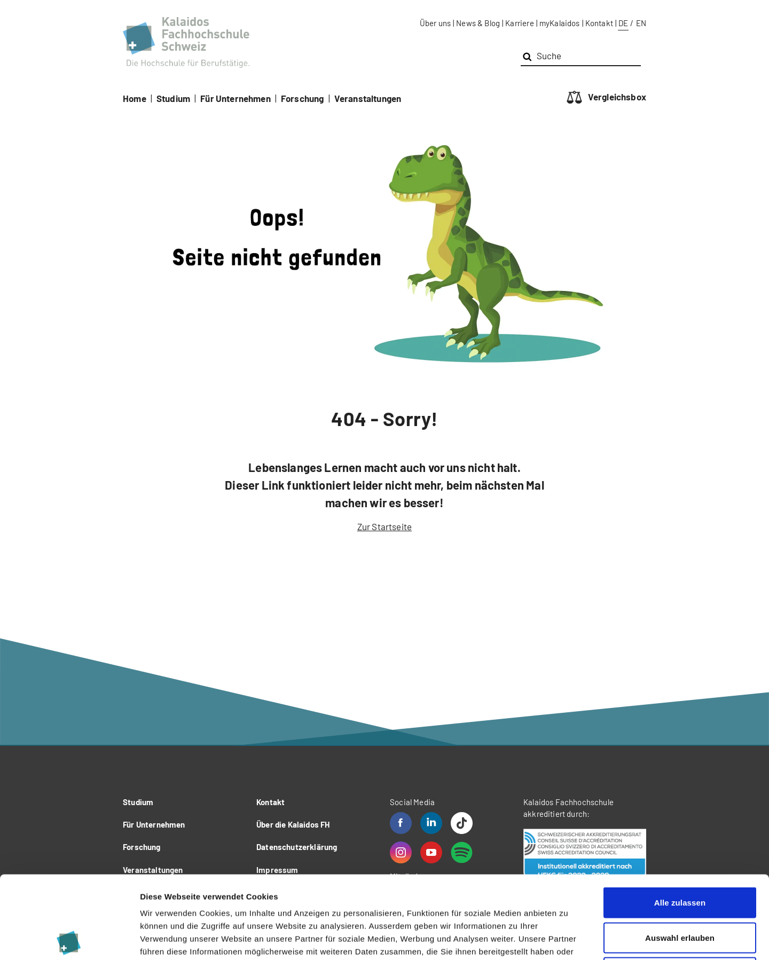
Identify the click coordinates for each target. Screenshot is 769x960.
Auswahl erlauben (680, 855)
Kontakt (599, 23)
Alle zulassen (679, 819)
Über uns (435, 23)
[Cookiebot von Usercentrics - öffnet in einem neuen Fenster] (69, 939)
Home (134, 98)
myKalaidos (559, 23)
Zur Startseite (384, 526)
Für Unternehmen (235, 98)
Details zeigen (568, 938)
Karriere (519, 23)
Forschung (302, 98)
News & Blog (478, 23)
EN (641, 23)
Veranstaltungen (368, 98)
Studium (173, 98)
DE (623, 23)
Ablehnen (679, 889)
